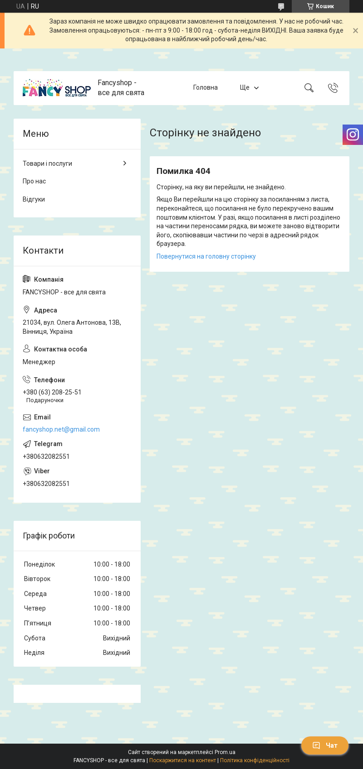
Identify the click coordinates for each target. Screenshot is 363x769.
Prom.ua (225, 752)
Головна (205, 87)
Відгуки (34, 199)
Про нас (34, 181)
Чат (325, 745)
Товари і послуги (47, 163)
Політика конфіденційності (254, 760)
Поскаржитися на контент (182, 760)
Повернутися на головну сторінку (206, 256)
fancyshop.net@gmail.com (61, 429)
